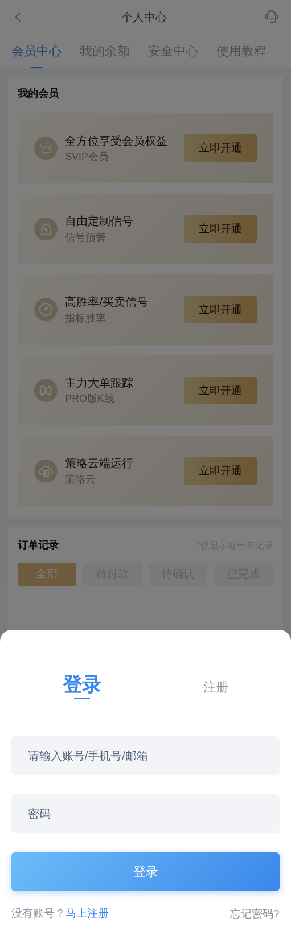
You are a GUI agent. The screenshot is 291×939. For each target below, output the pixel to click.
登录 (145, 871)
